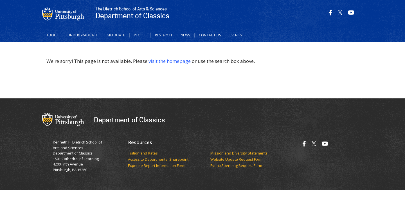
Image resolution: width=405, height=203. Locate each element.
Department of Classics (129, 119)
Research (163, 35)
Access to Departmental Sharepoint (158, 159)
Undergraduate (83, 35)
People (140, 35)
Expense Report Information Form (157, 166)
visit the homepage (169, 61)
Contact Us (210, 35)
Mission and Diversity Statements (238, 153)
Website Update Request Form (236, 159)
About (52, 35)
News (185, 35)
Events (236, 35)
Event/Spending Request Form (236, 166)
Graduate (116, 35)
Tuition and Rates (143, 153)
